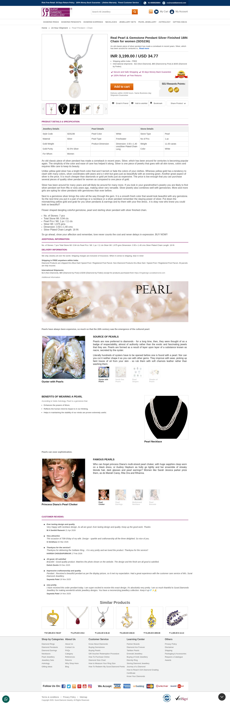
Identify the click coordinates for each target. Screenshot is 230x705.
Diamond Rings (48, 644)
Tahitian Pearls (133, 650)
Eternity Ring (132, 660)
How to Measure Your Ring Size (102, 663)
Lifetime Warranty (109, 3)
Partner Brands (133, 644)
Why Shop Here (72, 663)
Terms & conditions (50, 697)
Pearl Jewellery (48, 657)
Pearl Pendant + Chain (82, 28)
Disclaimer (169, 647)
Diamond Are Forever (136, 647)
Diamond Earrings (49, 650)
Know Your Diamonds (136, 676)
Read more (144, 48)
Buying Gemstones (97, 647)
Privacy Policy (171, 644)
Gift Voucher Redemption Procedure (104, 654)
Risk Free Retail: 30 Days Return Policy (58, 3)
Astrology (46, 663)
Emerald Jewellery (134, 654)
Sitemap (83, 697)
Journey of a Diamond (136, 666)
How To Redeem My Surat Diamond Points (107, 666)
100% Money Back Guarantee (88, 3)
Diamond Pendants (50, 647)
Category (69, 654)
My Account (182, 11)
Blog (67, 666)
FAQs (67, 650)
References (70, 657)
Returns (68, 660)
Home (44, 28)
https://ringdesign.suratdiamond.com (149, 273)
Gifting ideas (47, 666)
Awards (168, 660)
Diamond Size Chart (97, 660)
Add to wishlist (141, 103)
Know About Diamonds (98, 644)
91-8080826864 (154, 3)
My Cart (164, 11)
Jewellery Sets (48, 660)
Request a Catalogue (174, 657)
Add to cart (122, 86)
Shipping (168, 650)
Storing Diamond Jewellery (138, 663)
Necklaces (46, 654)
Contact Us (70, 647)
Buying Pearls (94, 650)
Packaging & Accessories (175, 654)
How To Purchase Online (99, 657)
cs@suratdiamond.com (176, 3)
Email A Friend (122, 103)
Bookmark (158, 103)
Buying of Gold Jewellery (137, 657)
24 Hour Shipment (59, 28)
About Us (69, 644)
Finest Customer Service (128, 3)
